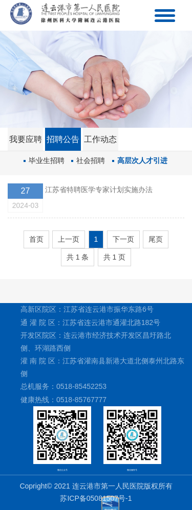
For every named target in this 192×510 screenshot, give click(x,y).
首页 (36, 239)
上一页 (68, 239)
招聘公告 (63, 139)
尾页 (155, 239)
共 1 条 (78, 257)
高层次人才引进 (142, 160)
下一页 (123, 239)
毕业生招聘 (47, 160)
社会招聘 (90, 160)
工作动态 (100, 139)
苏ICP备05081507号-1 (96, 498)
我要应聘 (25, 139)
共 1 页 (114, 257)
